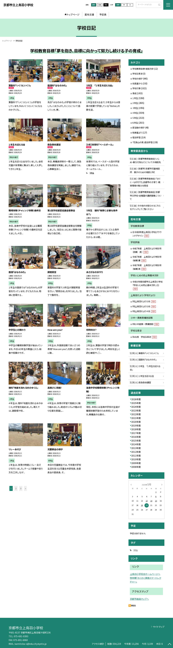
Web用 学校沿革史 (144, 336)
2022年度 (136, 414)
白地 (99, 5)
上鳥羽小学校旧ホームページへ (145, 574)
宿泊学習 (136, 137)
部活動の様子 (138, 127)
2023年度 (136, 410)
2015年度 (136, 440)
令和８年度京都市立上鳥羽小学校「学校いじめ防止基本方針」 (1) (147, 285)
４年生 (135, 112)
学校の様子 (137, 78)
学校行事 (136, 88)
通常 (93, 5)
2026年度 (136, 399)
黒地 (106, 5)
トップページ (73, 14)
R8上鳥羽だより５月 (144, 301)
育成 (134, 93)
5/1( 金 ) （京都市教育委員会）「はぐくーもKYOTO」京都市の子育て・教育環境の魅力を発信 (145, 182)
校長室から (137, 83)
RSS (133, 605)
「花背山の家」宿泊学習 (142, 142)
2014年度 (136, 444)
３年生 (135, 108)
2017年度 (136, 433)
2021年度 (136, 418)
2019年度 (136, 425)
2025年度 (136, 403)
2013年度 (136, 448)
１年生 (135, 98)
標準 (118, 5)
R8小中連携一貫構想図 (145, 324)
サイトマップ (158, 626)
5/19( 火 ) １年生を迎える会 (142, 376)
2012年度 (136, 451)
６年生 (135, 122)
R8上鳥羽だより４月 (144, 311)
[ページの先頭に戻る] (169, 644)
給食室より (137, 132)
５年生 (135, 117)
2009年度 (136, 463)
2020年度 (136, 421)
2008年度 (136, 466)
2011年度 (136, 455)
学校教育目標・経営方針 (143, 68)
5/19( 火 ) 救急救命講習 (140, 382)
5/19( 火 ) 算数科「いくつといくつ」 (144, 353)
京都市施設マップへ (139, 598)
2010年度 (136, 459)
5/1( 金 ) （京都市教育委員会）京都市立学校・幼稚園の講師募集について (145, 196)
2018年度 (136, 429)
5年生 (92, 173)
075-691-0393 (21, 636)
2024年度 (136, 406)
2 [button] (15, 488)
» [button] (25, 488)
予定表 (102, 14)
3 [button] (20, 488)
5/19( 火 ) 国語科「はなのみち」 (143, 359)
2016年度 (136, 436)
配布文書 (89, 14)
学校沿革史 (137, 73)
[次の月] (161, 484)
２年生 (135, 103)
